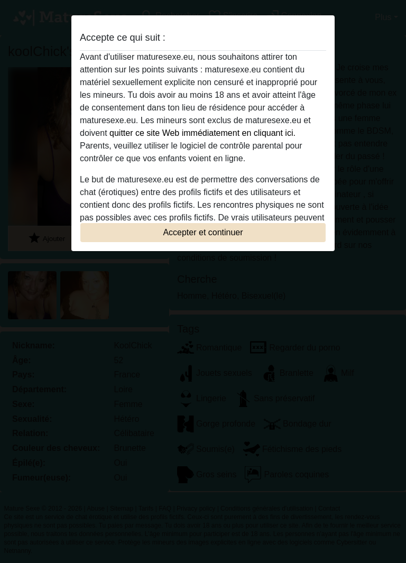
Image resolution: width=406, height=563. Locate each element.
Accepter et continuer (203, 232)
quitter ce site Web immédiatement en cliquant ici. (202, 132)
